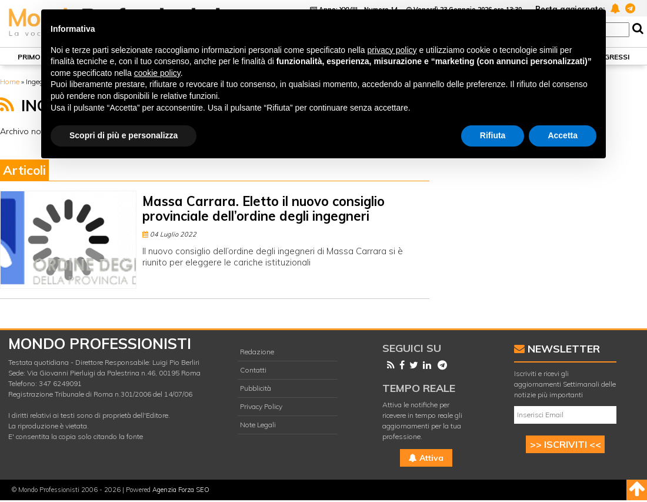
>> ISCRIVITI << (565, 444)
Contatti (253, 369)
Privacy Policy (261, 406)
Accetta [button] (563, 135)
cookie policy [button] (157, 73)
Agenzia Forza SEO (180, 490)
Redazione (257, 351)
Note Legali (258, 424)
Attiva (426, 458)
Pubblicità (255, 388)
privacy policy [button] (392, 50)
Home (9, 81)
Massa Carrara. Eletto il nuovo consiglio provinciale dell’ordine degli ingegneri (263, 208)
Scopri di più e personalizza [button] (123, 135)
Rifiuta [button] (493, 135)
